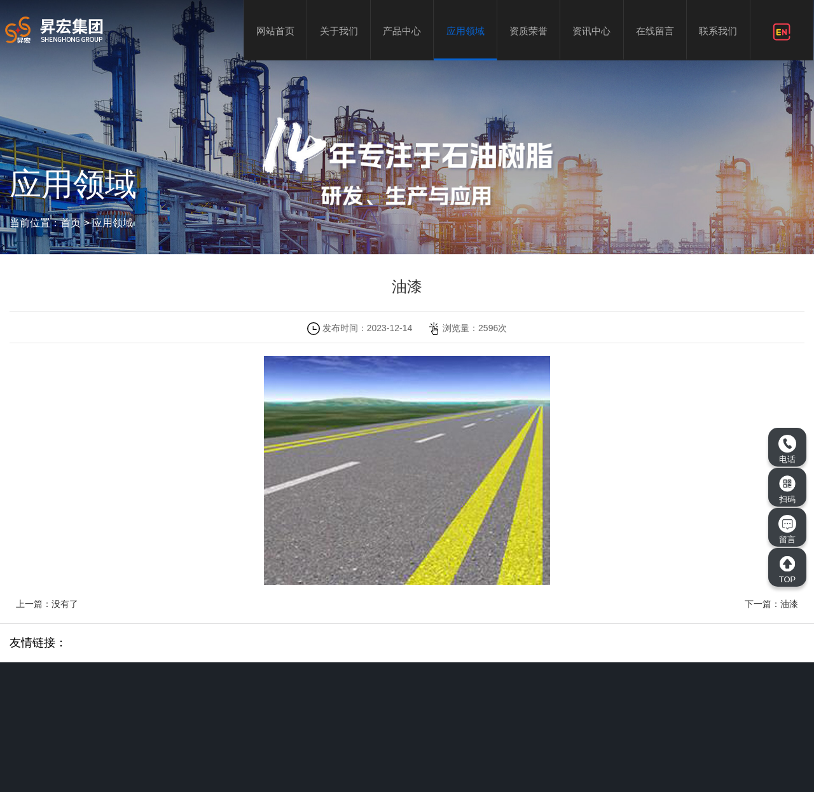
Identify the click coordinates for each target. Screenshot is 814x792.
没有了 (65, 604)
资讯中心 (591, 30)
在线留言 (655, 30)
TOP (787, 569)
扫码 (787, 489)
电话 (787, 449)
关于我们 (339, 30)
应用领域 (465, 30)
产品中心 (402, 30)
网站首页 (275, 30)
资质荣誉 (528, 30)
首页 (70, 222)
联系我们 (718, 30)
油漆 (789, 604)
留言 (787, 529)
